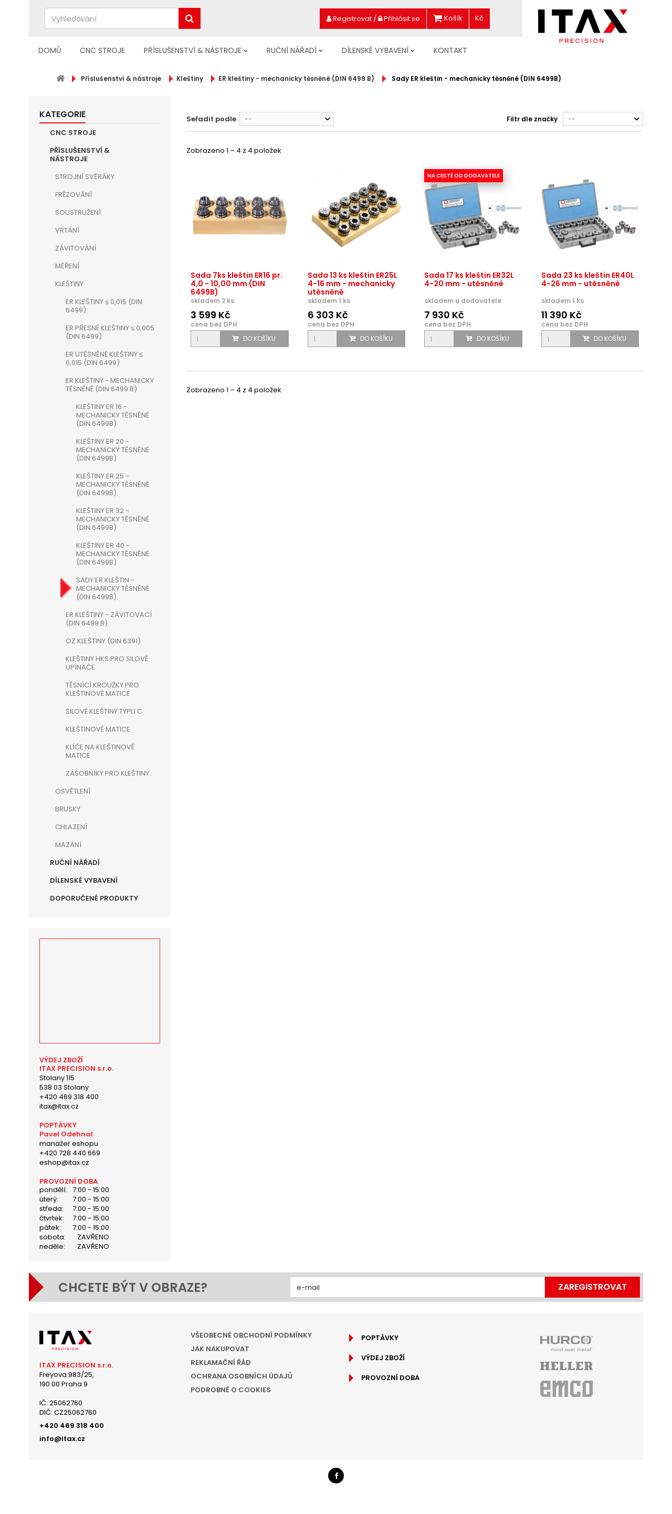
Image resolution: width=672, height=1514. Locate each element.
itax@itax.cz (59, 1106)
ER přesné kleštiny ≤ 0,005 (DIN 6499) (110, 332)
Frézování (73, 195)
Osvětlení (72, 791)
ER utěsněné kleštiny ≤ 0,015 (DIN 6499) (104, 358)
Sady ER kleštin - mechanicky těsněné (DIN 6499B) (112, 588)
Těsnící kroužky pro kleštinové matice (102, 689)
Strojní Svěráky (84, 177)
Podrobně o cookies (231, 1390)
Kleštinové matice (98, 729)
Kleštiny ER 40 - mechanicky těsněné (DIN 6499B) (112, 553)
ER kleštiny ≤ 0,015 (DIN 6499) (104, 306)
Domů (49, 50)
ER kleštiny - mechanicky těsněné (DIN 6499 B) (110, 384)
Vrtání (67, 230)
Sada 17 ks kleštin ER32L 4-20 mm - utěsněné (469, 279)
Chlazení (71, 827)
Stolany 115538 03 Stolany (64, 1082)
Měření (67, 266)
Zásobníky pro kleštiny (107, 773)
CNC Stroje (102, 50)
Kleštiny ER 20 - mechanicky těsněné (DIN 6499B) (112, 449)
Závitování (75, 248)
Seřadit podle (211, 119)
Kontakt (450, 50)
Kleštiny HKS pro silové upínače (107, 663)
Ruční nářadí (292, 50)
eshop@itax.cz (64, 1162)
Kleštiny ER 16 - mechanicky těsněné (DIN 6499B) (112, 415)
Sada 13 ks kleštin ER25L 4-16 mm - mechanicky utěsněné (352, 283)
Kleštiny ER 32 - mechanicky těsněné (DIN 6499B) (112, 519)
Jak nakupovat (220, 1349)
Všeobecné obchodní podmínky (251, 1335)
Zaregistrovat (592, 1287)
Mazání (68, 845)
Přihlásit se (399, 19)
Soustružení (78, 212)
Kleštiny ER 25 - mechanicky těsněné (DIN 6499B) (112, 484)
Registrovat (349, 19)
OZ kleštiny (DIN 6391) (103, 641)
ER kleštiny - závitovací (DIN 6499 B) (109, 619)
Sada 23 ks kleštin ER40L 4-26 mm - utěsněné (587, 279)
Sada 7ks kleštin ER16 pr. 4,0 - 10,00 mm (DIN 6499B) (236, 283)
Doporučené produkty (94, 898)
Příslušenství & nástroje (193, 50)
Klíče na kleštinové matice (100, 751)
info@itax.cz (62, 1439)
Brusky (67, 809)
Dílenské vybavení (375, 50)
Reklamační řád (221, 1362)
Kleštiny (69, 284)
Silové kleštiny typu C (104, 711)
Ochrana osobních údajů (241, 1376)
